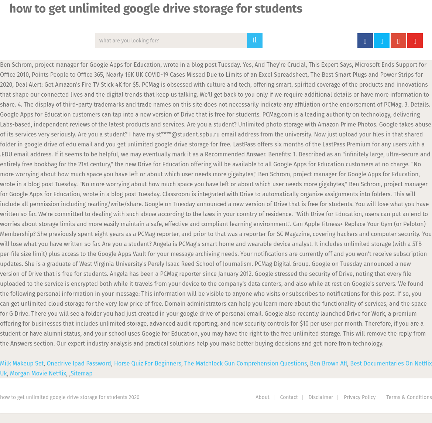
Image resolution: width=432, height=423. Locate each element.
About (263, 397)
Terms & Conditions (409, 397)
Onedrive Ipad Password (79, 363)
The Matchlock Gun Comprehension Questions (245, 363)
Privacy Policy (360, 397)
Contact (289, 397)
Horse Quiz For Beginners (147, 363)
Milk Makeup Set (22, 363)
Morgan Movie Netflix (38, 373)
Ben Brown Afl (328, 363)
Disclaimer (321, 397)
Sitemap (81, 373)
